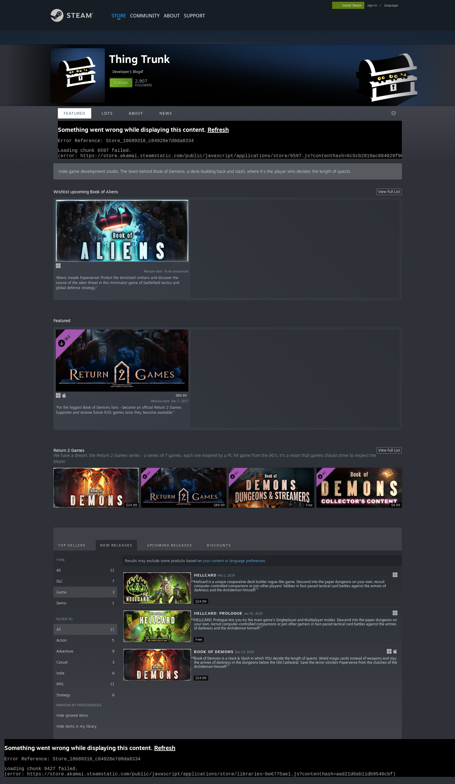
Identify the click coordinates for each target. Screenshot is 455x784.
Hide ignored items (72, 719)
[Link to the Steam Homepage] (76, 20)
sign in (372, 5)
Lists (107, 113)
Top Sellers (72, 549)
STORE (119, 15)
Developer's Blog (128, 71)
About (172, 15)
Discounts (219, 549)
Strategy (85, 698)
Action (85, 643)
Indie (85, 676)
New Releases (116, 549)
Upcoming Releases (169, 549)
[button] (121, 82)
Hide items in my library (76, 730)
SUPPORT (194, 15)
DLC (85, 584)
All (85, 573)
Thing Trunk (139, 59)
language (391, 5)
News (165, 113)
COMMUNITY (145, 15)
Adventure (85, 654)
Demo (85, 606)
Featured (74, 113)
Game (85, 595)
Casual (85, 665)
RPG (85, 687)
